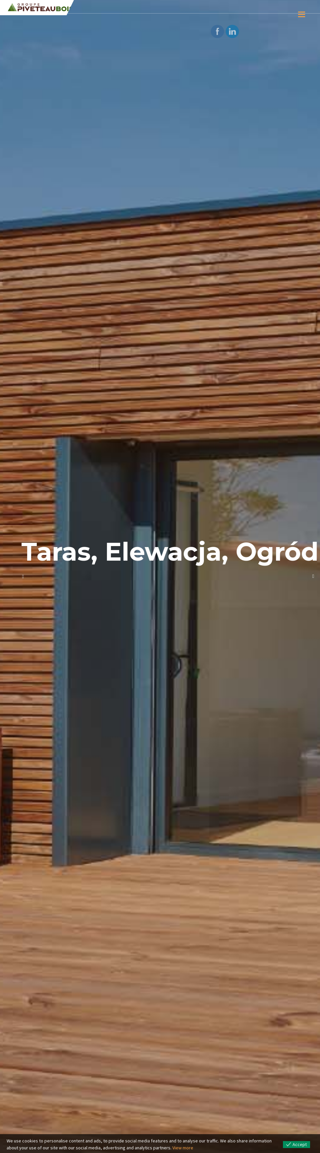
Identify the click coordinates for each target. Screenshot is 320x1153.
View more (182, 1148)
